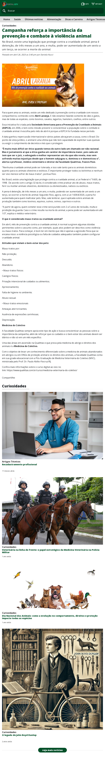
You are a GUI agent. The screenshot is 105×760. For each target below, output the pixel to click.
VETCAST (97, 4)
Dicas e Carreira (74, 19)
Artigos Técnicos (96, 19)
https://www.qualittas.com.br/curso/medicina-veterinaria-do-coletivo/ (42, 370)
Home (6, 19)
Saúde (17, 19)
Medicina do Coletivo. (26, 346)
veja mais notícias (52, 750)
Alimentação (54, 19)
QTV (85, 4)
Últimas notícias (34, 19)
